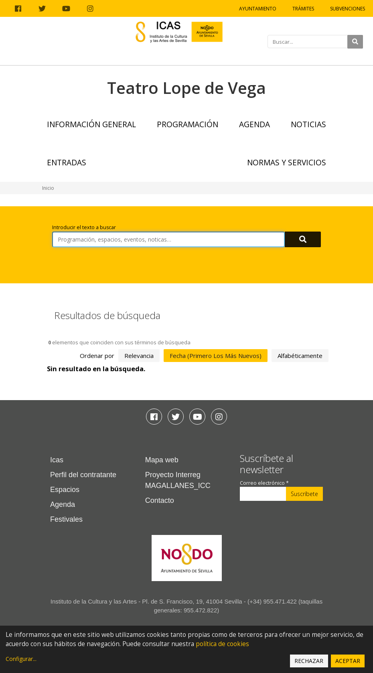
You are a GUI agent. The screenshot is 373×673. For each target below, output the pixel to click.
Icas (56, 460)
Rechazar (308, 661)
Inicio (48, 188)
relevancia (139, 356)
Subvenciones (347, 8)
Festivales (66, 519)
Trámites (303, 8)
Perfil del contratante (83, 475)
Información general (91, 124)
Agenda (254, 124)
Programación (187, 124)
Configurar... (21, 659)
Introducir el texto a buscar (84, 227)
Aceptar (347, 661)
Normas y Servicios (286, 162)
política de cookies (222, 644)
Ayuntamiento (257, 8)
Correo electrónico (264, 483)
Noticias (308, 124)
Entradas (66, 162)
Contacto (159, 500)
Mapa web (161, 460)
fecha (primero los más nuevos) (216, 356)
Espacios (64, 490)
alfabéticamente (300, 356)
